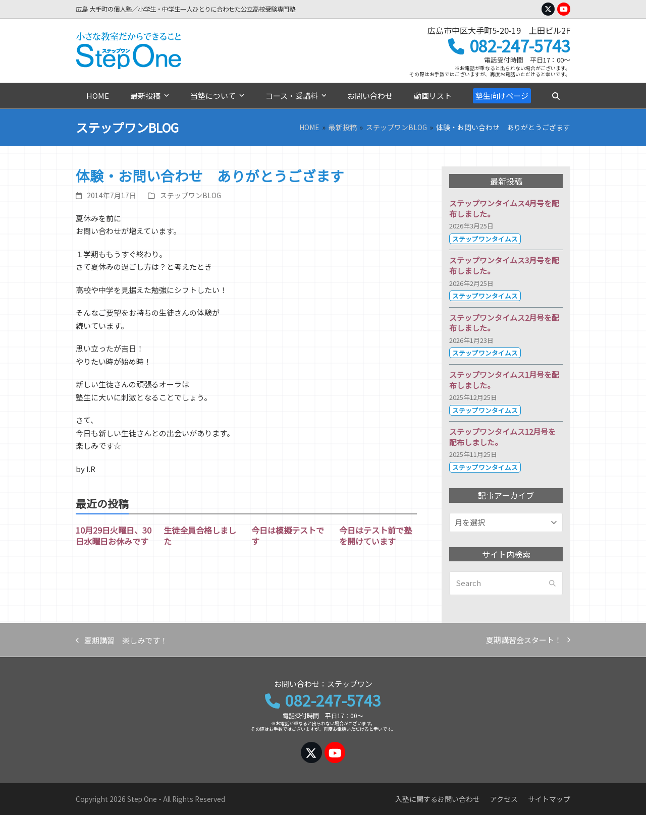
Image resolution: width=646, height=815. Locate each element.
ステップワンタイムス (485, 239)
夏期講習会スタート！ (528, 640)
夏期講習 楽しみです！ (122, 641)
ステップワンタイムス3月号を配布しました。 (504, 265)
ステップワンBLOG (190, 195)
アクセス (504, 799)
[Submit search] (552, 583)
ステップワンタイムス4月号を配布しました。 (504, 208)
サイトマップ (549, 799)
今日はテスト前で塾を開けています (375, 535)
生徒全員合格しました (200, 535)
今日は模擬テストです (287, 535)
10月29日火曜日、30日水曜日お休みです (113, 535)
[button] (556, 95)
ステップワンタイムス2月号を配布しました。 (504, 322)
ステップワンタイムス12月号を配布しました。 (502, 436)
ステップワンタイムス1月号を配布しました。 (504, 379)
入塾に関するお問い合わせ (437, 799)
